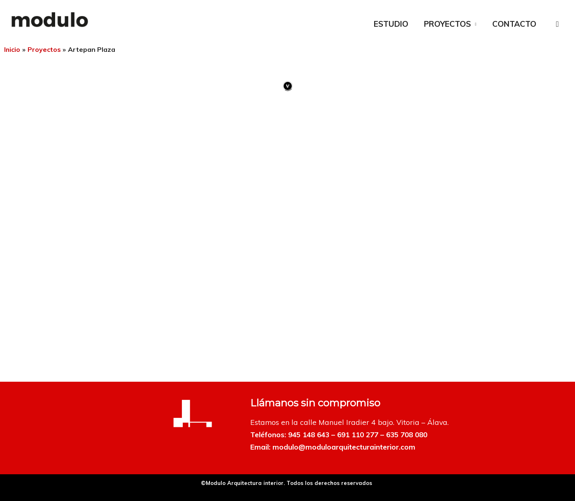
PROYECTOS (447, 24)
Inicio (12, 49)
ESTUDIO (391, 24)
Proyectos (44, 49)
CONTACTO (514, 24)
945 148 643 (310, 434)
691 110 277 (363, 434)
